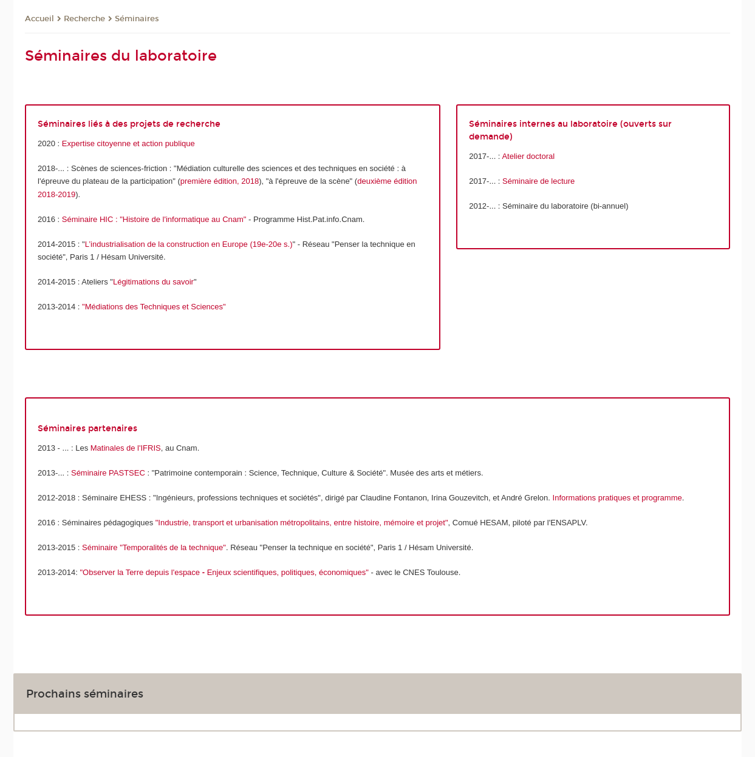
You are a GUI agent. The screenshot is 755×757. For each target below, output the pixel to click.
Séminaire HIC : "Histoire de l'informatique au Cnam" (154, 219)
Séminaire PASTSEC (108, 472)
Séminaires (137, 19)
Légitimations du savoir (153, 281)
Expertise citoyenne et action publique (128, 143)
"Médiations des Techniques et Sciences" (154, 306)
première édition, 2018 (219, 181)
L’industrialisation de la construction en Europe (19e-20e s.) (189, 244)
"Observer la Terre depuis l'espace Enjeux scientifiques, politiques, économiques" (224, 572)
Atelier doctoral (528, 156)
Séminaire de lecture (538, 181)
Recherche (84, 19)
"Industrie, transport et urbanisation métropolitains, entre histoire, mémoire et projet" (301, 522)
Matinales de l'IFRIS (126, 448)
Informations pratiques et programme (617, 497)
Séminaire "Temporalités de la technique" (154, 547)
